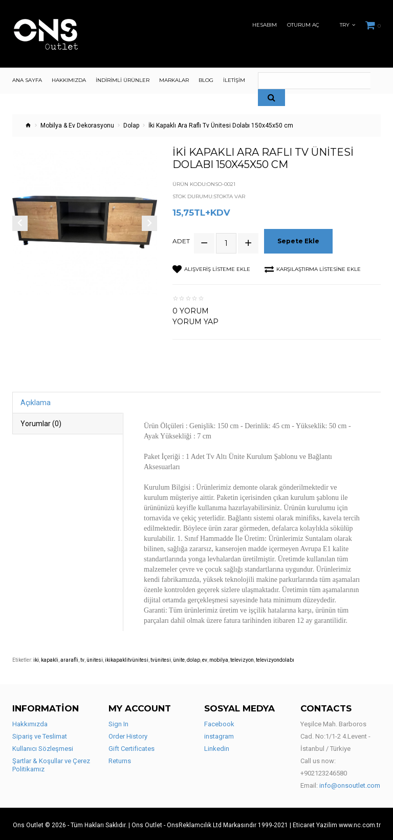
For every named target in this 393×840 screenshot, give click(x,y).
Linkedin (216, 746)
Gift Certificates (131, 746)
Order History (127, 734)
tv (82, 658)
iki (36, 658)
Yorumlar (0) (40, 421)
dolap (193, 658)
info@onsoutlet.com (349, 783)
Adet (181, 240)
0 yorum (190, 308)
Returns (119, 759)
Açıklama (35, 400)
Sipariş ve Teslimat (39, 734)
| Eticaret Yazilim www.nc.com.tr (335, 823)
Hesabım (264, 25)
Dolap (131, 125)
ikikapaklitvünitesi (126, 658)
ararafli (69, 658)
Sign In (118, 722)
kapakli (49, 658)
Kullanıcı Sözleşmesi (42, 746)
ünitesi (94, 658)
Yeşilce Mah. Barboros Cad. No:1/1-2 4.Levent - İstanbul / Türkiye (335, 734)
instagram (219, 734)
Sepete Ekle (299, 240)
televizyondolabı (275, 658)
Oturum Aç (303, 25)
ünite (179, 658)
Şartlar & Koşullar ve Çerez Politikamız (51, 763)
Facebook (219, 722)
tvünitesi (160, 658)
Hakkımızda (30, 722)
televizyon (242, 658)
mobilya (218, 658)
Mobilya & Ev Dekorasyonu (77, 125)
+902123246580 (323, 771)
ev (204, 658)
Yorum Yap (195, 319)
